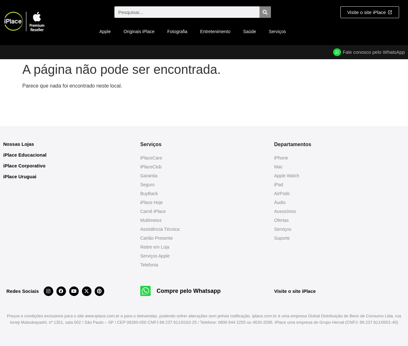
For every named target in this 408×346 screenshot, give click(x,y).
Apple (105, 31)
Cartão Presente (156, 238)
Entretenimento (215, 31)
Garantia (148, 175)
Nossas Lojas (18, 144)
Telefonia (149, 264)
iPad (278, 184)
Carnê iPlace (153, 211)
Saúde (249, 31)
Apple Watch (286, 175)
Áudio (280, 202)
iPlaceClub (151, 166)
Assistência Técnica (159, 229)
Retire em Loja (154, 247)
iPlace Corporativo (24, 165)
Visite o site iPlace (295, 291)
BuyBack (149, 193)
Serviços (277, 31)
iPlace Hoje (151, 202)
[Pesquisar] (265, 12)
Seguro (147, 184)
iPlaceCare (151, 157)
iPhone (281, 157)
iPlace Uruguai (19, 176)
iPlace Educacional (25, 155)
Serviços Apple (155, 255)
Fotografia (177, 31)
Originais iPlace (138, 31)
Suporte (282, 238)
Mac (278, 166)
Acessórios (285, 211)
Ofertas (281, 220)
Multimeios (151, 220)
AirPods (282, 193)
